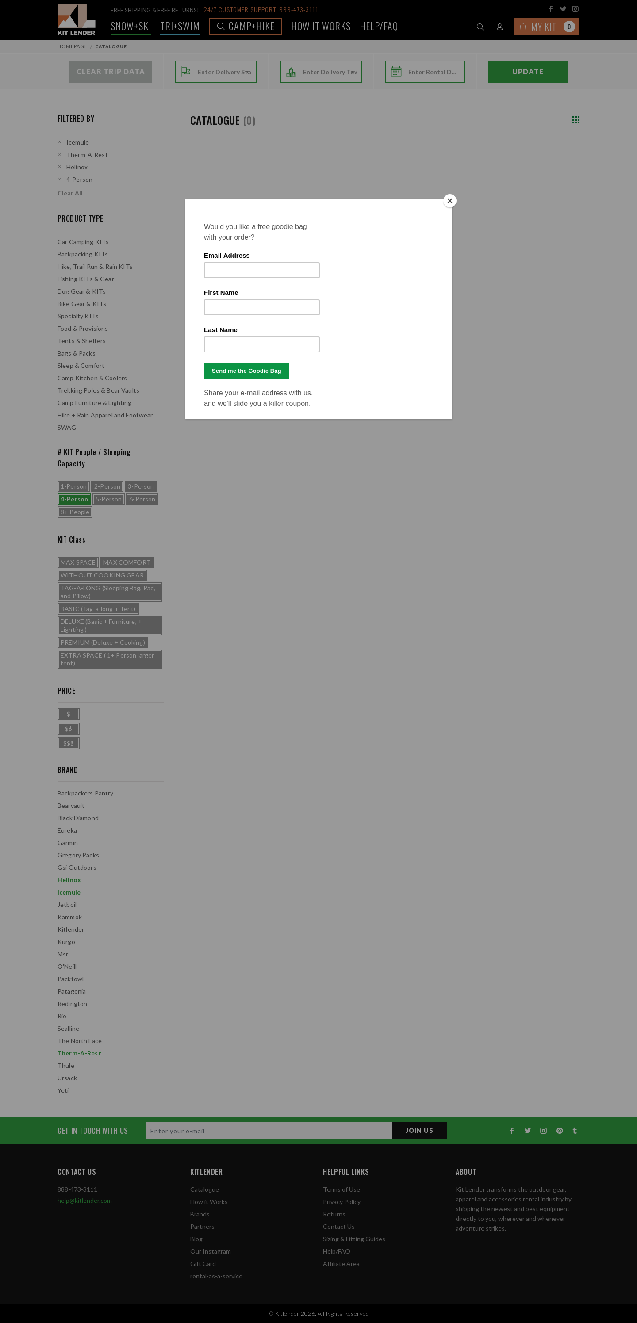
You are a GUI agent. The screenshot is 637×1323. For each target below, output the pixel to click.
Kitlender (71, 929)
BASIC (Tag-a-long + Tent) (98, 608)
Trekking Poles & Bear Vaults (98, 390)
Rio (62, 1016)
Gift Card (203, 1263)
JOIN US (420, 1130)
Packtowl (71, 979)
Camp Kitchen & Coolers (92, 378)
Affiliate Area (341, 1263)
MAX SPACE (78, 562)
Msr (63, 954)
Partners (202, 1226)
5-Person (109, 499)
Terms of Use (341, 1189)
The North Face (80, 1040)
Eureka (67, 830)
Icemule (77, 142)
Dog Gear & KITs (82, 291)
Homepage (73, 46)
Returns (334, 1214)
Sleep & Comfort (81, 365)
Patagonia (72, 991)
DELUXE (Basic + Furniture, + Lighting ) (101, 625)
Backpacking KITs (83, 254)
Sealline (68, 1028)
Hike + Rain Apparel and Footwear (105, 415)
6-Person (142, 499)
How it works (321, 26)
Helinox (77, 167)
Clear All (70, 193)
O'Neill (67, 966)
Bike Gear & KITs (82, 303)
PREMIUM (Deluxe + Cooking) (103, 642)
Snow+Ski (131, 26)
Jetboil (67, 904)
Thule (66, 1065)
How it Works (209, 1201)
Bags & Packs (77, 353)
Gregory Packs (78, 855)
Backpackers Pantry (86, 793)
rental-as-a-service (216, 1276)
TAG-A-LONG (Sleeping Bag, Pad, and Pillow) (108, 592)
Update (528, 71)
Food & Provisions (83, 328)
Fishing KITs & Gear (86, 279)
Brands (200, 1214)
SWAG (67, 427)
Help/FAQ (379, 26)
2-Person (107, 486)
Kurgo (66, 941)
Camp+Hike (245, 26)
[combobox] (225, 72)
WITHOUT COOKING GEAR (102, 575)
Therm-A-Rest (87, 154)
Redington (72, 1003)
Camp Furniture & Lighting (95, 402)
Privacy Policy (342, 1201)
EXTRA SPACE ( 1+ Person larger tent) (107, 659)
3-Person (141, 486)
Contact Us (339, 1226)
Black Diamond (78, 818)
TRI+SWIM (180, 26)
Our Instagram (210, 1251)
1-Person (74, 486)
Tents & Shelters (82, 340)
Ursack (67, 1078)
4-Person (79, 179)
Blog (196, 1239)
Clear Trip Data (111, 71)
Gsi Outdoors (77, 867)
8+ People (75, 512)
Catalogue (204, 1189)
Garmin (68, 842)
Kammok (70, 917)
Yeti (63, 1090)
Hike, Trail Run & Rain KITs (95, 266)
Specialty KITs (78, 316)
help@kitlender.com (85, 1200)
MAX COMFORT (127, 562)
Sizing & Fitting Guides (354, 1239)
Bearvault (71, 805)
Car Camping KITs (83, 241)
